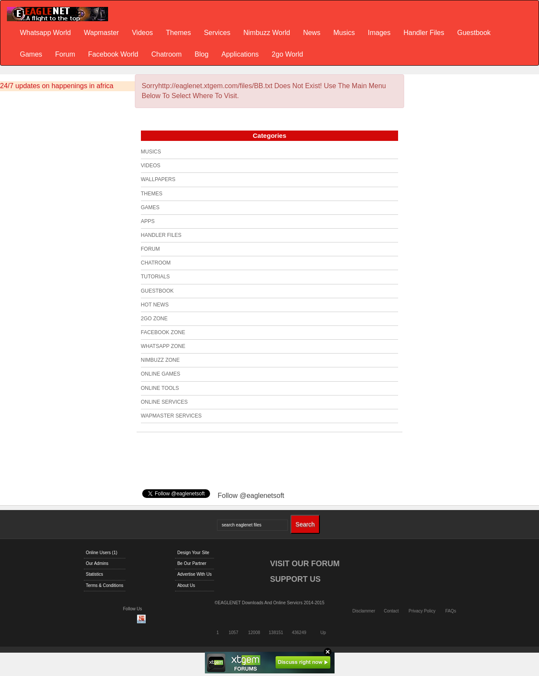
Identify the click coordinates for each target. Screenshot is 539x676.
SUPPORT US (295, 579)
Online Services (164, 402)
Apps (148, 221)
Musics (344, 32)
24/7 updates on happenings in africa (56, 85)
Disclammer (363, 611)
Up (323, 632)
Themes (178, 32)
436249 (299, 632)
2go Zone (154, 319)
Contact (391, 611)
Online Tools (160, 388)
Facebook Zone (163, 332)
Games (31, 54)
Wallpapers (158, 179)
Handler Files (423, 32)
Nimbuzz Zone (160, 360)
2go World (287, 54)
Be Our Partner (191, 563)
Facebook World (113, 54)
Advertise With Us (194, 574)
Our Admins (97, 563)
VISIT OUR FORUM (305, 563)
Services (217, 32)
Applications (239, 54)
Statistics (94, 574)
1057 (233, 632)
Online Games (160, 374)
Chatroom (166, 54)
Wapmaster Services (171, 416)
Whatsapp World (45, 32)
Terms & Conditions (105, 585)
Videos (142, 32)
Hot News (155, 305)
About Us (186, 585)
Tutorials (155, 277)
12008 (254, 632)
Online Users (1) (102, 552)
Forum (65, 54)
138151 (276, 632)
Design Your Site (193, 552)
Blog (201, 54)
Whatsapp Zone (163, 346)
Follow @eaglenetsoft (250, 495)
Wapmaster (101, 32)
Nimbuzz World (266, 32)
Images (379, 32)
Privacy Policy (421, 611)
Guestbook (474, 32)
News (311, 32)
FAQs (450, 611)
